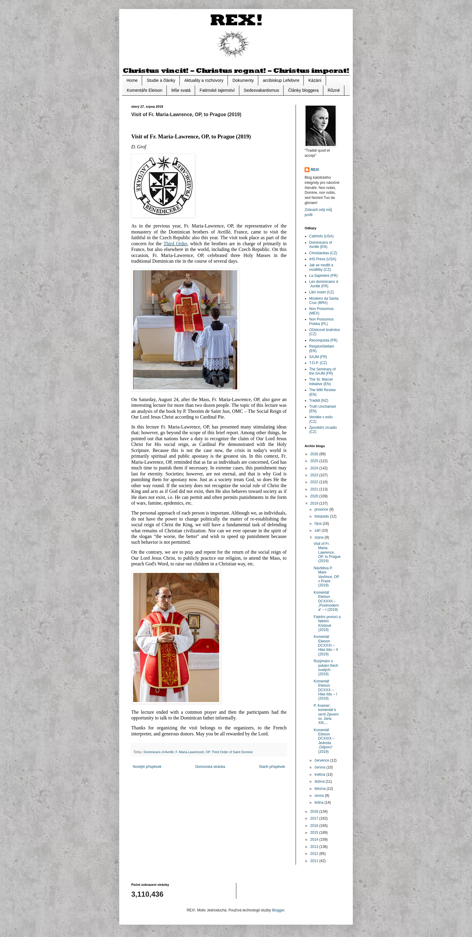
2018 (314, 811)
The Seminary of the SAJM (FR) (322, 371)
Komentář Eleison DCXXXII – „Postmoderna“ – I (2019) (326, 601)
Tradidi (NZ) (318, 400)
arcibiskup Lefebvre (281, 80)
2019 (314, 503)
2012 (314, 854)
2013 (314, 847)
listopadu (322, 516)
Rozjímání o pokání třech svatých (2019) (326, 667)
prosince (322, 509)
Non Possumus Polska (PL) (321, 321)
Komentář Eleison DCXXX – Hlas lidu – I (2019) (325, 690)
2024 (314, 468)
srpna (319, 537)
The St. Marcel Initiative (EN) (321, 381)
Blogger (278, 910)
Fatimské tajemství (217, 90)
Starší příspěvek (272, 767)
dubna (320, 781)
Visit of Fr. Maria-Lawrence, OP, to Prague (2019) (327, 552)
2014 (314, 839)
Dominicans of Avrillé (159, 752)
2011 (314, 861)
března (321, 789)
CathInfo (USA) (321, 236)
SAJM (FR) (318, 357)
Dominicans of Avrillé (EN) (320, 244)
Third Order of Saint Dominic (232, 752)
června (320, 767)
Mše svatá (181, 90)
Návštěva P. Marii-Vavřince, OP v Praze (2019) (326, 577)
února (320, 795)
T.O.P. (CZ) (318, 363)
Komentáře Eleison (144, 90)
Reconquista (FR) (323, 340)
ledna (319, 802)
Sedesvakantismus (261, 90)
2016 (314, 826)
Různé (334, 90)
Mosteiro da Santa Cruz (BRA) (323, 300)
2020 (314, 496)
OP (208, 752)
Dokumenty (243, 80)
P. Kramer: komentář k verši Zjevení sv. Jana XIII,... (326, 714)
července (322, 760)
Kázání (314, 80)
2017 (314, 818)
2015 (314, 832)
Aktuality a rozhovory (203, 80)
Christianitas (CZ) (323, 253)
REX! (315, 170)
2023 (314, 475)
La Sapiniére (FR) (323, 276)
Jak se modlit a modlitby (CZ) (321, 267)
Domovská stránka (210, 767)
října (319, 523)
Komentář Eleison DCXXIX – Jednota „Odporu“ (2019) (324, 741)
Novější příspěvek (147, 767)
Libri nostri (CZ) (321, 292)
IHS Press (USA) (322, 259)
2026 (314, 454)
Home (132, 80)
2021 (314, 489)
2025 (314, 461)
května (320, 774)
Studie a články (161, 80)
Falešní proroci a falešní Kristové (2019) (327, 623)
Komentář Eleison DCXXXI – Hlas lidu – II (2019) (326, 645)
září (318, 530)
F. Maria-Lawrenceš (189, 752)
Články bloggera (303, 90)
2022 (314, 482)
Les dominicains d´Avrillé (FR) (323, 284)
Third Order (175, 243)
